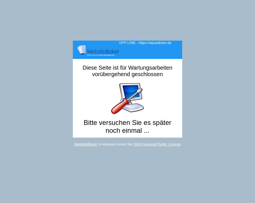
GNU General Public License (157, 144)
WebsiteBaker (85, 144)
